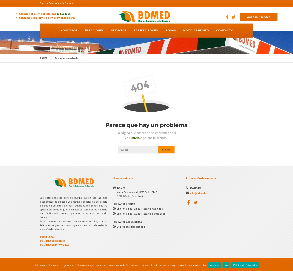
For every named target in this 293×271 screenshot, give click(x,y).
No (226, 265)
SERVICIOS (118, 30)
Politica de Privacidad (245, 265)
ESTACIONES (94, 30)
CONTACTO (224, 30)
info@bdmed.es (199, 193)
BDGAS (171, 30)
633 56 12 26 (63, 14)
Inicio (135, 138)
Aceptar (214, 265)
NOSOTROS (69, 30)
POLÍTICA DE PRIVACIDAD (54, 245)
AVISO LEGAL (47, 237)
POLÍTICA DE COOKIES (52, 241)
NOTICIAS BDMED (196, 30)
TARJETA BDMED (146, 30)
